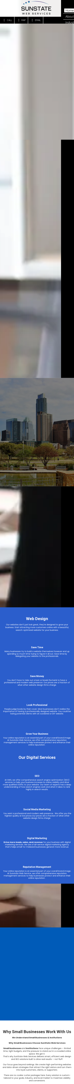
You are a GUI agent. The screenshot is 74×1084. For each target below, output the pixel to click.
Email (35, 20)
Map (21, 20)
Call (7, 20)
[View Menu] (69, 4)
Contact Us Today (37, 1071)
